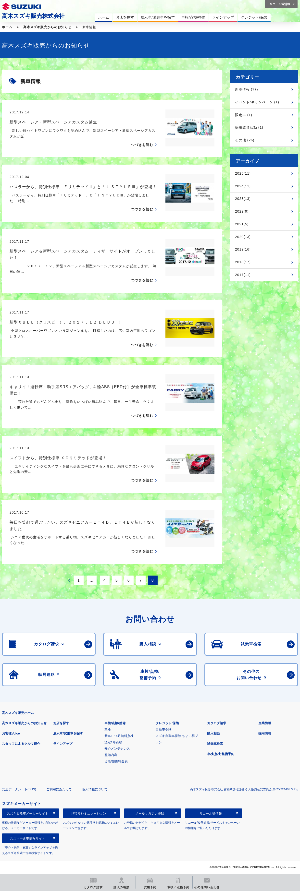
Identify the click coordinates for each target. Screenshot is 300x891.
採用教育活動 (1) (249, 127)
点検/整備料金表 (116, 761)
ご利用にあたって (59, 789)
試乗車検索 (215, 744)
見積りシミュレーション (88, 813)
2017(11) (243, 275)
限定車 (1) (243, 115)
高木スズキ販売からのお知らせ (47, 27)
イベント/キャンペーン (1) (257, 102)
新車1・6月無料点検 (118, 736)
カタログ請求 (216, 723)
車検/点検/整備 (114, 723)
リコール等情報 (211, 813)
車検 (107, 729)
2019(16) (243, 249)
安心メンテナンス (117, 748)
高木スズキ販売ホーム (18, 713)
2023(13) (243, 199)
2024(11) (243, 186)
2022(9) (242, 211)
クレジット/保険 (167, 723)
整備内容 (110, 755)
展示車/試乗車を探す (68, 733)
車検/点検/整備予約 (220, 754)
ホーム (7, 27)
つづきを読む (142, 145)
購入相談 (213, 733)
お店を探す (61, 723)
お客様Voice (11, 733)
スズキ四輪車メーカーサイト (27, 813)
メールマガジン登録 (149, 813)
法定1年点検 (113, 742)
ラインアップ (62, 744)
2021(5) (242, 224)
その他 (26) (244, 140)
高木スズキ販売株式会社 (33, 16)
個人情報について (95, 789)
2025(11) (243, 173)
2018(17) (243, 262)
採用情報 (264, 733)
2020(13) (243, 237)
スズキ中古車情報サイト (27, 838)
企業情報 (264, 723)
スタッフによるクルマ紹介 (21, 744)
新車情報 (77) (246, 89)
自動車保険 (164, 729)
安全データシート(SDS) (19, 789)
